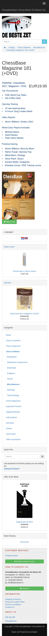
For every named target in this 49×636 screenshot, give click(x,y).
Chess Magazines (13, 401)
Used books (11, 434)
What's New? (9, 247)
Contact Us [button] (25, 588)
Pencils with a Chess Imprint (24, 271)
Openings (10, 390)
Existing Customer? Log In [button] (24, 561)
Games (9, 379)
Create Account (11, 556)
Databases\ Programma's (17, 362)
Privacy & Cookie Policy (15, 602)
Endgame (10, 373)
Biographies (11, 357)
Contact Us (9, 607)
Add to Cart (9, 222)
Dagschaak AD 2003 (24, 522)
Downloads (11, 368)
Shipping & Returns (13, 599)
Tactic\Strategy (12, 395)
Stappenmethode (13, 412)
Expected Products (13, 406)
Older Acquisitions (13, 439)
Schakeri (33, 632)
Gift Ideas (10, 423)
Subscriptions (11, 417)
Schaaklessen (11, 621)
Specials (7, 283)
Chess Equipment (13, 346)
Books (8, 335)
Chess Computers (13, 340)
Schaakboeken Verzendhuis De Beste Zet (23, 10)
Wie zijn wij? (10, 617)
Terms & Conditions (13, 604)
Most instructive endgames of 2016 (24, 314)
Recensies (24, 542)
